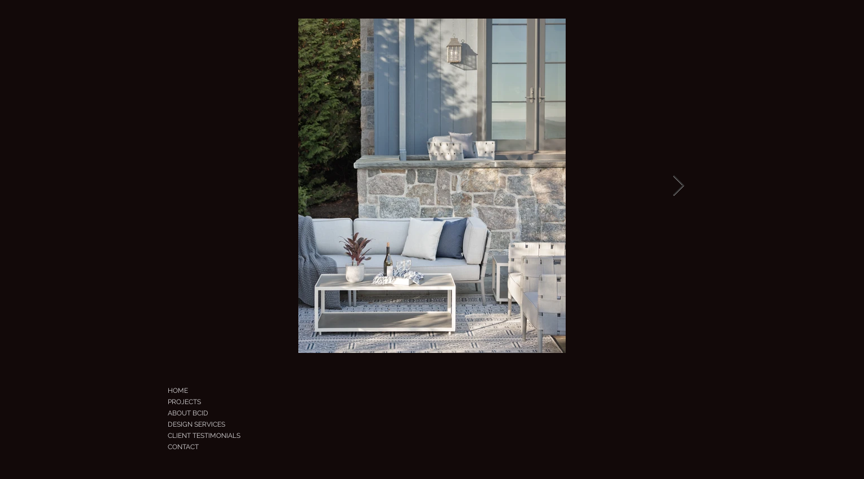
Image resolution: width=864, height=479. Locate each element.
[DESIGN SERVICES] (217, 424)
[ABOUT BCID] (207, 413)
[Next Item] (678, 186)
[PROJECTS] (201, 402)
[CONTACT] (210, 447)
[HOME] (196, 390)
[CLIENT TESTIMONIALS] (222, 435)
